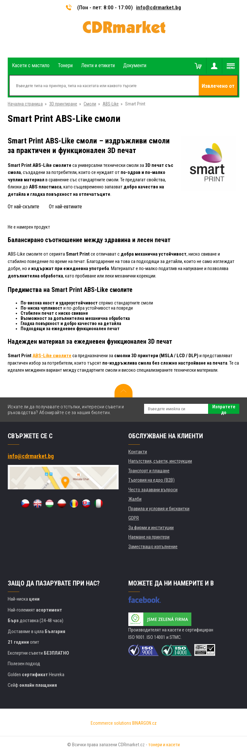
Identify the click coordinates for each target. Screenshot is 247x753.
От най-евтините (65, 207)
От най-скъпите (23, 207)
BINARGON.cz (144, 723)
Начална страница (25, 103)
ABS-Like (111, 103)
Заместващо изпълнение (153, 546)
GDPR (133, 518)
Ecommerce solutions (111, 723)
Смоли (90, 103)
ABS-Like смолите (51, 355)
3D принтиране (63, 103)
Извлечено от (218, 86)
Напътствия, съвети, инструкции (160, 461)
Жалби (135, 499)
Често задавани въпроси (153, 490)
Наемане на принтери (148, 537)
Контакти (137, 452)
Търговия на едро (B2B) (151, 480)
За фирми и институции (151, 528)
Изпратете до (223, 409)
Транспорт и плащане (148, 471)
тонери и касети (164, 745)
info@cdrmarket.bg (158, 7)
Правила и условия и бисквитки (158, 509)
